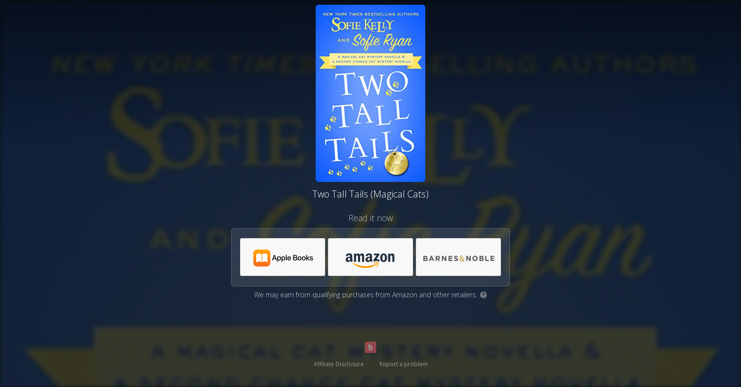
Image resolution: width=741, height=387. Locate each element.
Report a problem (403, 364)
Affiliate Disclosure (339, 364)
